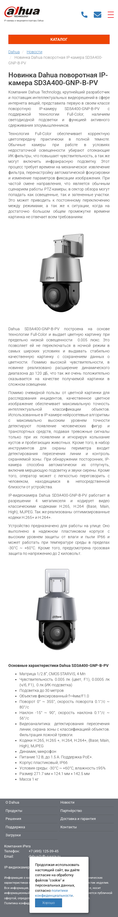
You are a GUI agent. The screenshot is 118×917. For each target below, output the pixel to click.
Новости (67, 802)
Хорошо (48, 903)
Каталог (59, 39)
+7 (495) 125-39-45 (43, 851)
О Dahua (12, 802)
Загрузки (13, 835)
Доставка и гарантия (78, 819)
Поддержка (15, 827)
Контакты (68, 827)
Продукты (14, 811)
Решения (13, 819)
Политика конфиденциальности (27, 903)
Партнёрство (71, 811)
